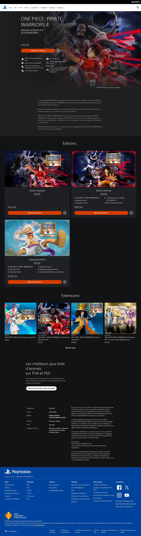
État (72, 490)
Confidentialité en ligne (56, 490)
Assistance (60, 7)
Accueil (7, 477)
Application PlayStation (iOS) (124, 501)
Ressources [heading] (98, 482)
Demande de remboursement (80, 499)
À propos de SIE (9, 485)
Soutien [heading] (74, 482)
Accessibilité (53, 488)
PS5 (15, 7)
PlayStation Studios (11, 490)
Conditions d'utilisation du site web (83, 531)
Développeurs (98, 498)
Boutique (52, 7)
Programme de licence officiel (103, 501)
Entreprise (8, 496)
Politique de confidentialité (65, 531)
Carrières (7, 488)
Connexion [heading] (120, 482)
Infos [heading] (6, 482)
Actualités (43, 7)
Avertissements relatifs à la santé (81, 444)
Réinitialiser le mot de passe (80, 496)
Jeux (10, 7)
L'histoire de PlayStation (12, 499)
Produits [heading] (30, 482)
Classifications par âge (100, 492)
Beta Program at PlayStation (124, 507)
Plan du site (96, 531)
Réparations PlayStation (78, 493)
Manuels (74, 502)
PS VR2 (29, 490)
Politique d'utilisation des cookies (128, 531)
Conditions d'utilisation (100, 485)
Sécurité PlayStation (77, 488)
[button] (41, 388)
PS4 (20, 7)
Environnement (53, 485)
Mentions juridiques (53, 531)
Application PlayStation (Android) (126, 504)
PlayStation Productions (12, 493)
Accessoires (34, 7)
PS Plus (26, 7)
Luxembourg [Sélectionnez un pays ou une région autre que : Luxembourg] (12, 531)
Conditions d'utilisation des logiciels (109, 531)
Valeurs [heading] (52, 482)
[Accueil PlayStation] (5, 8)
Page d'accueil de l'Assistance (80, 485)
